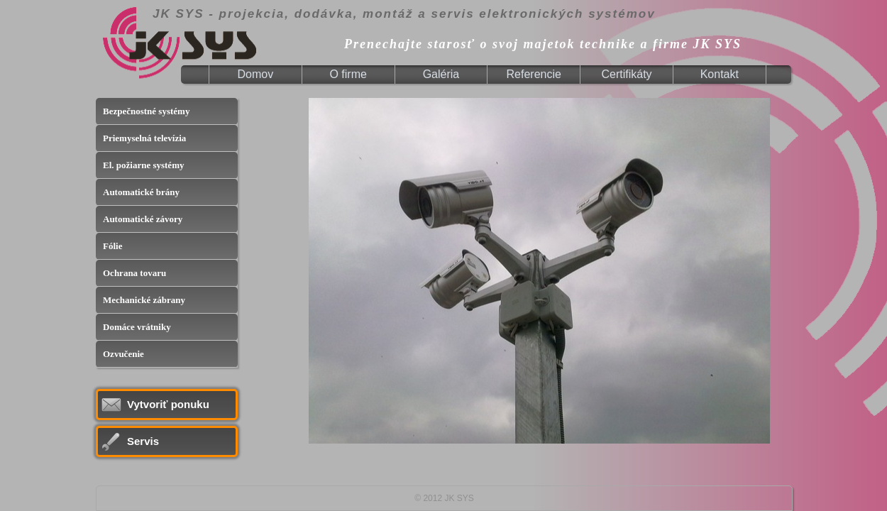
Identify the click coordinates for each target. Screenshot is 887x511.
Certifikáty (626, 74)
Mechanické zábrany (144, 300)
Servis (143, 441)
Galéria (441, 74)
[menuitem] (255, 74)
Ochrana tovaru (134, 273)
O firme (347, 74)
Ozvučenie (123, 353)
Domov (256, 74)
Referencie (534, 74)
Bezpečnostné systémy (146, 111)
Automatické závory (142, 219)
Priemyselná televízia (144, 138)
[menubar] (487, 74)
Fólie (112, 246)
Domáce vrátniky (137, 327)
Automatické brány (141, 192)
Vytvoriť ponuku (168, 404)
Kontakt (719, 74)
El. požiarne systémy (143, 165)
